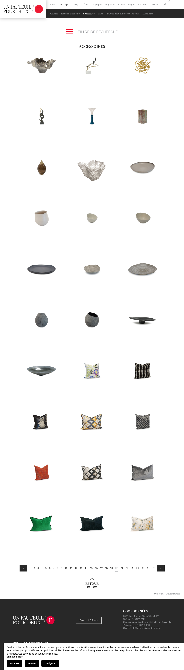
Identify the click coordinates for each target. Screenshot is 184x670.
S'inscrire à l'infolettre (89, 620)
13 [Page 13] (81, 568)
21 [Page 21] (122, 568)
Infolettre (142, 4)
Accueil (53, 4)
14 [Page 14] (86, 568)
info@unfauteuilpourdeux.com (146, 628)
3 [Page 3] (38, 568)
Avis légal (158, 593)
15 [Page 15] (91, 568)
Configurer (50, 663)
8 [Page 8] (57, 568)
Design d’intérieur (80, 4)
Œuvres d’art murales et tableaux (122, 13)
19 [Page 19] (111, 568)
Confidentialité (173, 593)
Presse (121, 4)
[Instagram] (169, 4)
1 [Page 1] (30, 568)
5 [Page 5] (45, 568)
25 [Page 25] (142, 568)
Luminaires (147, 13)
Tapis (100, 13)
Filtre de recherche (92, 32)
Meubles (54, 13)
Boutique (64, 4)
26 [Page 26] (148, 568)
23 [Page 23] (132, 568)
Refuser (32, 663)
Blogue (131, 4)
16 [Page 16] (96, 568)
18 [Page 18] (106, 568)
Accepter (14, 663)
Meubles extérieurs (70, 13)
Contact (154, 4)
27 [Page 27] (153, 568)
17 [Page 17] (101, 568)
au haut (92, 583)
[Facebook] (165, 4)
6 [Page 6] (49, 568)
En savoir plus (15, 656)
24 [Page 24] (137, 568)
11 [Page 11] (71, 568)
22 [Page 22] (127, 568)
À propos (97, 4)
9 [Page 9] (61, 568)
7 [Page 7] (53, 568)
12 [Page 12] (76, 568)
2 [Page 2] (34, 568)
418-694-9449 (142, 625)
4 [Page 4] (42, 568)
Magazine (110, 4)
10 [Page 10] (66, 568)
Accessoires (88, 13)
